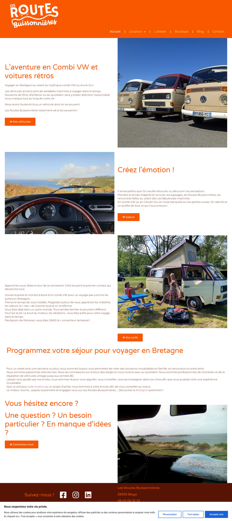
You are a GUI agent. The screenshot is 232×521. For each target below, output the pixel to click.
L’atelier (160, 31)
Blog (200, 31)
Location (137, 31)
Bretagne (142, 390)
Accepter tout (216, 514)
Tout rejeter (193, 514)
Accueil (115, 31)
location (39, 386)
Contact (218, 31)
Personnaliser (170, 514)
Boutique (181, 31)
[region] (116, 511)
